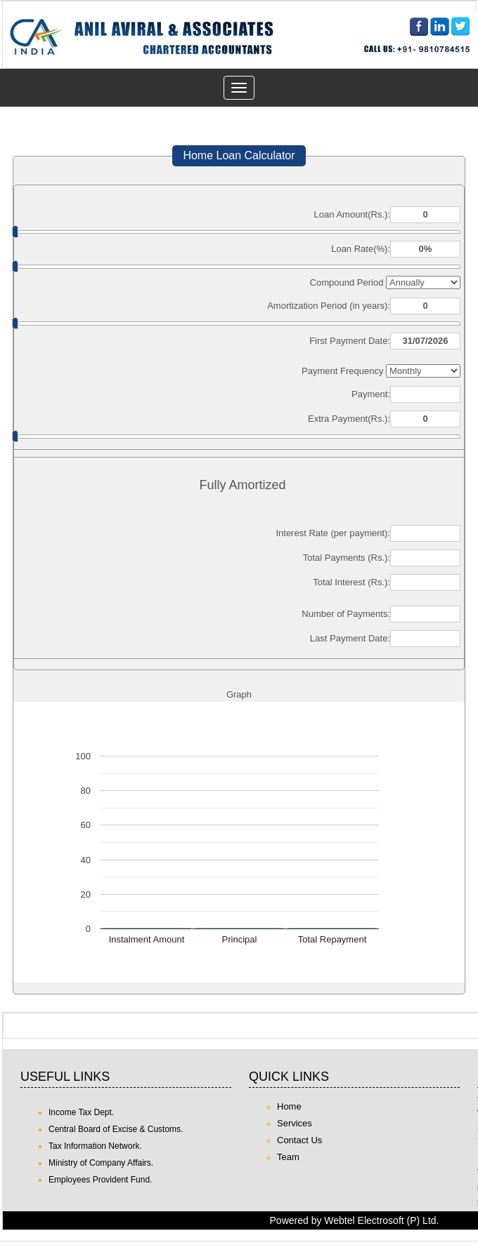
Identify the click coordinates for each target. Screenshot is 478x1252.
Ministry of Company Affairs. (101, 1163)
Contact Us (299, 1140)
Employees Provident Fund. (100, 1180)
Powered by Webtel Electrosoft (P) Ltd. (354, 1220)
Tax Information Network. (95, 1146)
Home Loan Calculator (239, 155)
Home (289, 1106)
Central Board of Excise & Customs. (116, 1129)
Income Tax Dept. (81, 1112)
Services (294, 1123)
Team (288, 1157)
